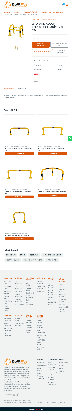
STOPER (22, 255)
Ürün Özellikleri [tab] (22, 88)
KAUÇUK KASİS (28, 284)
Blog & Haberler (39, 369)
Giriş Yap (61, 365)
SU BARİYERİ (41, 291)
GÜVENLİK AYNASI (51, 279)
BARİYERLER (41, 278)
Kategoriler (16, 12)
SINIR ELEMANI (11, 255)
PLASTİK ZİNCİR (17, 320)
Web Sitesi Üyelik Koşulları (59, 403)
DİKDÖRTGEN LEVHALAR (8, 329)
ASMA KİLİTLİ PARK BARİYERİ (52, 255)
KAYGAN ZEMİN (28, 331)
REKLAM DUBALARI (29, 321)
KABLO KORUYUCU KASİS (29, 298)
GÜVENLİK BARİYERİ (40, 282)
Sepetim (61, 368)
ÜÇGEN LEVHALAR (7, 325)
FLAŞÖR (61, 284)
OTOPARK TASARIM (51, 378)
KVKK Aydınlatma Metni (44, 403)
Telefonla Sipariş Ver (61, 51)
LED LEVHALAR (7, 334)
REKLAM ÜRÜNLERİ (29, 316)
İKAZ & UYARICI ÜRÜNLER (62, 279)
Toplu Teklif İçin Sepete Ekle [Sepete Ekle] (41, 44)
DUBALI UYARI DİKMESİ (8, 292)
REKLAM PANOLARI (29, 326)
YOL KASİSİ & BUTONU (30, 279)
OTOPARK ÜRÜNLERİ (30, 12)
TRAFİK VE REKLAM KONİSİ (7, 308)
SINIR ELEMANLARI (41, 331)
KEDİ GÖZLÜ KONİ (8, 302)
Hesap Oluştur (63, 362)
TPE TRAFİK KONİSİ (7, 287)
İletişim (39, 373)
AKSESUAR (18, 315)
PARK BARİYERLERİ (41, 339)
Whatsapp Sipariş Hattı (42, 51)
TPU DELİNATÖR (18, 282)
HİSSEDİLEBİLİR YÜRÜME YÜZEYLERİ (64, 309)
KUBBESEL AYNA (51, 298)
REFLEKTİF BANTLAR (62, 295)
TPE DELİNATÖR (18, 287)
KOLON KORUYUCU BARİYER (33, 260)
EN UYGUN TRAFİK (51, 368)
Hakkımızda (40, 362)
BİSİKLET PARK (41, 335)
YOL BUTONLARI (29, 304)
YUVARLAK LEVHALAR (7, 320)
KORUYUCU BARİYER (12, 260)
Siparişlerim (62, 374)
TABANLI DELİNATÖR (18, 295)
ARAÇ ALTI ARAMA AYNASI (51, 292)
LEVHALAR (7, 315)
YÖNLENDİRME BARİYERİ (41, 287)
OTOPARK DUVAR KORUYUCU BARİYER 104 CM (51, 149)
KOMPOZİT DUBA (7, 297)
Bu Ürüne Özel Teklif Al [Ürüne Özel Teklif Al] (59, 44)
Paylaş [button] (35, 81)
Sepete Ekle (19, 153)
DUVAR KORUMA (52, 260)
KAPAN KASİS (30, 293)
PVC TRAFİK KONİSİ (7, 282)
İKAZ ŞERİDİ (62, 304)
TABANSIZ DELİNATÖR (18, 300)
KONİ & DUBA (8, 278)
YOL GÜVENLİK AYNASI (51, 285)
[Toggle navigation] (66, 4)
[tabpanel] (36, 96)
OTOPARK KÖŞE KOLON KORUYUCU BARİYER (52, 192)
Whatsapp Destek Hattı (40, 377)
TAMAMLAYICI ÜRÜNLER (19, 325)
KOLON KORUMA (40, 321)
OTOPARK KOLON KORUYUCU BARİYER (17, 235)
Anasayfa (7, 12)
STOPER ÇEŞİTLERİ (40, 326)
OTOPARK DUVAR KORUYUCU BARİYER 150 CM (18, 192)
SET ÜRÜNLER (19, 304)
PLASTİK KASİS (28, 289)
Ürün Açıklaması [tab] (9, 88)
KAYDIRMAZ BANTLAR (63, 300)
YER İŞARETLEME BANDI (63, 289)
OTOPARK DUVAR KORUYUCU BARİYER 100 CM (18, 149)
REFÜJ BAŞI (18, 291)
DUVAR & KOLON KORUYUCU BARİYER (52, 12)
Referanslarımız (41, 365)
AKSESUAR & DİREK (52, 303)
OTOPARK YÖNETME (52, 383)
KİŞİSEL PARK (34, 255)
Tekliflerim (62, 371)
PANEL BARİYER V (52, 363)
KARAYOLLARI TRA (52, 373)
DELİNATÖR (18, 278)
